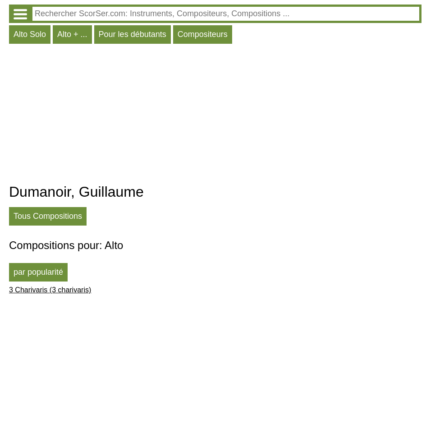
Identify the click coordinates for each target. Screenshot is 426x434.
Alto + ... (72, 34)
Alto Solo (30, 34)
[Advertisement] (215, 116)
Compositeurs (203, 34)
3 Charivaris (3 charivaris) (50, 290)
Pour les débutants (132, 34)
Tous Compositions (48, 216)
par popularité (38, 272)
